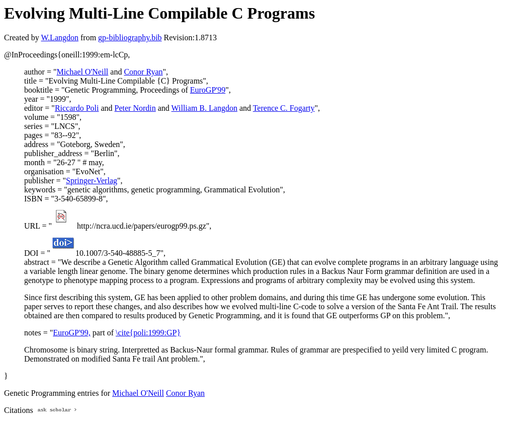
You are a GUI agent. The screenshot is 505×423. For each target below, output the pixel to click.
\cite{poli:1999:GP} (148, 332)
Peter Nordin (135, 108)
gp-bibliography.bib (130, 37)
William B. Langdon (204, 108)
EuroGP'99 (207, 90)
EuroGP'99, (71, 332)
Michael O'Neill (82, 71)
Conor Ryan (143, 71)
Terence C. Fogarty (284, 108)
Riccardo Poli (77, 108)
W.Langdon (59, 37)
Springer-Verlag (91, 180)
